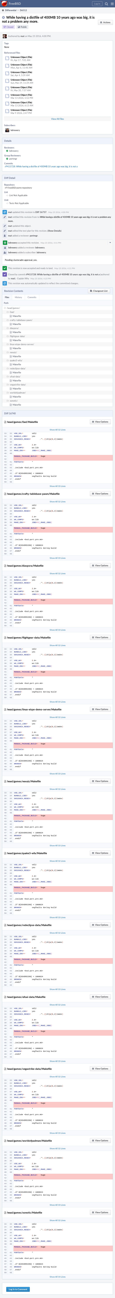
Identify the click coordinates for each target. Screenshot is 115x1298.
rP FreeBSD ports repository (18, 187)
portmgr (13, 158)
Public (24, 27)
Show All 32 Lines (57, 429)
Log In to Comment (18, 1289)
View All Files (57, 118)
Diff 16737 (40, 212)
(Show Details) (54, 230)
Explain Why (23, 278)
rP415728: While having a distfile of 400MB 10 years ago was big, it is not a (41, 166)
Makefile (17, 316)
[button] (112, 3)
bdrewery (15, 130)
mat (22, 36)
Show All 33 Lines (57, 486)
